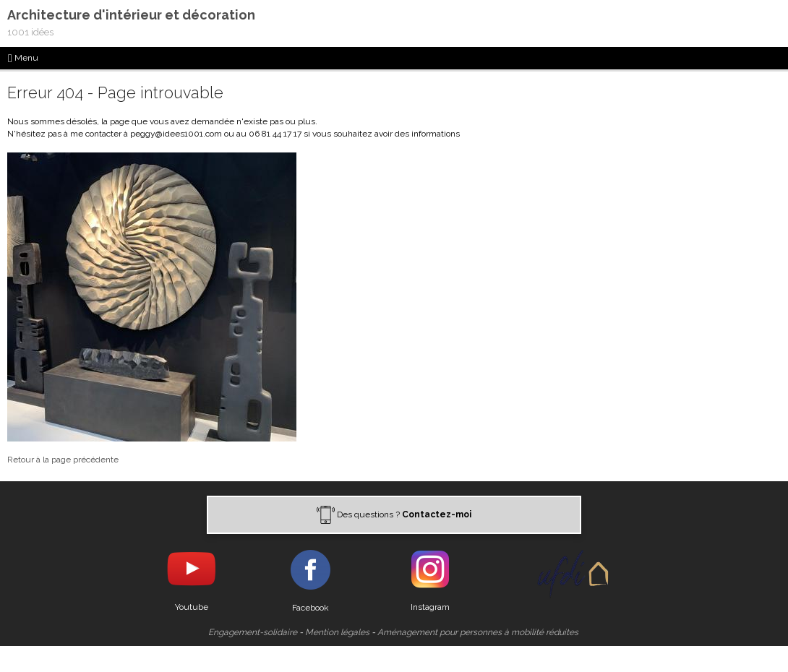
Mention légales (337, 632)
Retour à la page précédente (63, 460)
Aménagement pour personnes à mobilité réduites (477, 632)
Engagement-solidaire (252, 632)
